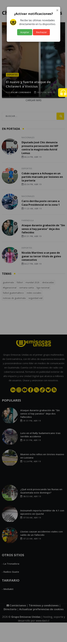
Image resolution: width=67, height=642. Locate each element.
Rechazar (41, 32)
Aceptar (24, 32)
